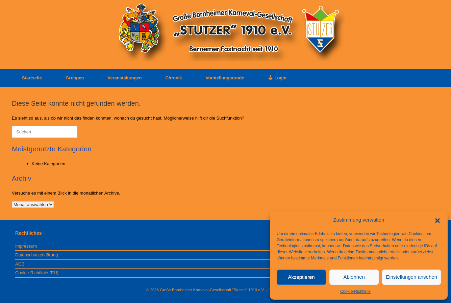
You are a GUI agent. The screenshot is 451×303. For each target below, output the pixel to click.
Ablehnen (354, 277)
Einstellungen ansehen (411, 277)
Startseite (27, 77)
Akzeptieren (301, 277)
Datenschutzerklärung (36, 254)
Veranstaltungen (124, 77)
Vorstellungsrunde (225, 77)
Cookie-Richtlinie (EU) (36, 272)
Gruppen (75, 77)
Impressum (26, 246)
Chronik (174, 77)
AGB (19, 264)
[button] (437, 220)
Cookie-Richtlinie (355, 291)
